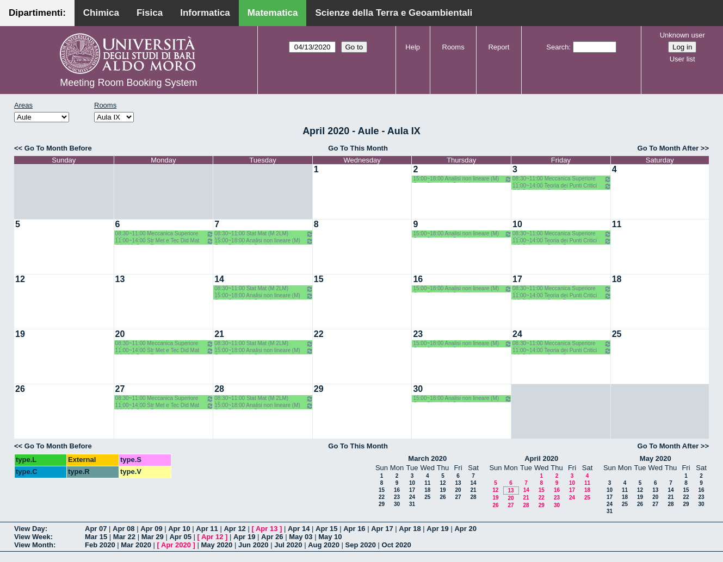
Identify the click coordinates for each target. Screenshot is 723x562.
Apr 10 (179, 528)
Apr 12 (234, 528)
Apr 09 (151, 528)
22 (319, 334)
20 (120, 334)
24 (517, 334)
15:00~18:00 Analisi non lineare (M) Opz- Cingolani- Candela (462, 179)
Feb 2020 (100, 545)
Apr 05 (180, 537)
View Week (32, 537)
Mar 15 (96, 537)
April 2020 (541, 458)
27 (120, 389)
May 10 (330, 537)
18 (617, 279)
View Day (29, 528)
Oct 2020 (396, 545)
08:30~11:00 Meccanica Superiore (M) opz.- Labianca (561, 179)
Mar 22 (124, 537)
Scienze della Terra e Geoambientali (393, 13)
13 (120, 279)
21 (219, 334)
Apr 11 (207, 528)
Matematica (273, 13)
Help (412, 47)
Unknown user (682, 35)
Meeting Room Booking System (128, 82)
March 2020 (427, 458)
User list (682, 59)
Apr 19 (437, 528)
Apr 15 (326, 528)
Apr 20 (465, 528)
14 (219, 279)
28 (219, 389)
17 (517, 279)
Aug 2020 (323, 545)
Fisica (150, 13)
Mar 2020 (136, 545)
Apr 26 (272, 537)
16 (418, 279)
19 (20, 334)
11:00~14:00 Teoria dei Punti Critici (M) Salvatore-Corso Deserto (561, 186)
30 (418, 389)
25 (617, 334)
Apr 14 (299, 528)
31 (412, 504)
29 (319, 389)
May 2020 (655, 458)
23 (418, 334)
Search (557, 47)
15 (319, 279)
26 (20, 389)
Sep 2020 (360, 545)
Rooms (453, 47)
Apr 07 (96, 528)
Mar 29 (152, 537)
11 (617, 224)
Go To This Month (358, 148)
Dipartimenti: (37, 13)
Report (498, 47)
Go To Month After (668, 148)
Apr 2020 (176, 545)
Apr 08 (123, 528)
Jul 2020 (288, 545)
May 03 (300, 537)
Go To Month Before (58, 148)
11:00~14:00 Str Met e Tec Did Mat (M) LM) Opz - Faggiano (164, 241)
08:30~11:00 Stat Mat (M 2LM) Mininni (263, 234)
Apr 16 (354, 528)
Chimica (101, 13)
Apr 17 (382, 528)
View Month (33, 545)
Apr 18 (410, 528)
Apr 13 (266, 528)
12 (20, 279)
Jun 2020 (253, 545)
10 (517, 224)
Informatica (205, 13)
